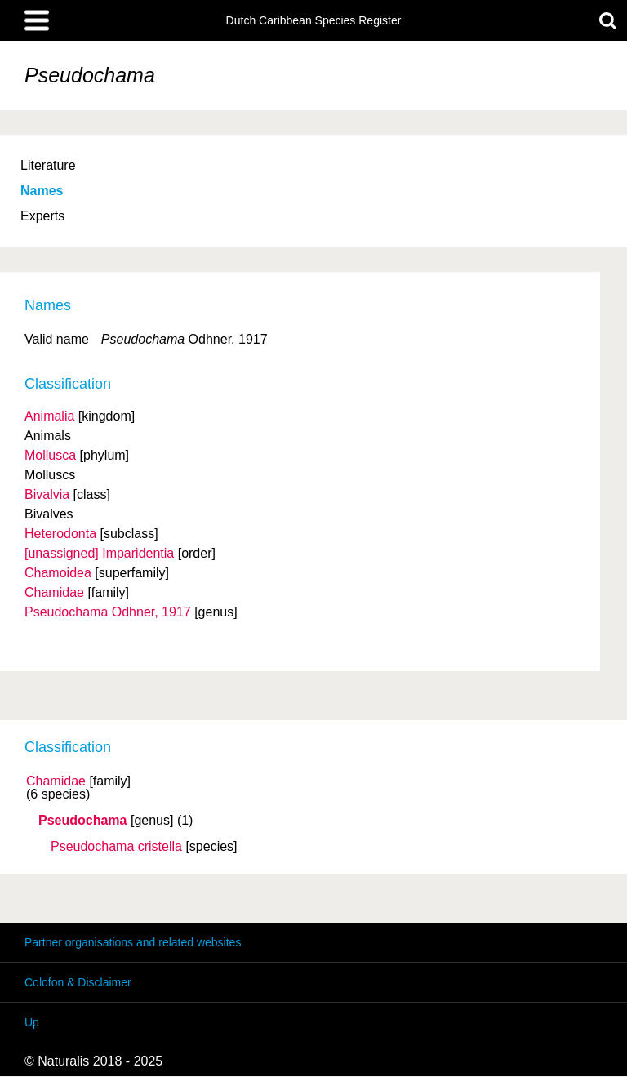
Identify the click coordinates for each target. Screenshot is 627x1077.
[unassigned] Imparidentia (99, 553)
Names (41, 191)
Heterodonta (60, 534)
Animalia (49, 416)
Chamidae (56, 781)
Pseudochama (82, 820)
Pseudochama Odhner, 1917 (107, 612)
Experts (42, 216)
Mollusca (50, 455)
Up (31, 1022)
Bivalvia (46, 494)
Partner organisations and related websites (132, 942)
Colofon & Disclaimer (77, 982)
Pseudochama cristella (116, 846)
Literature (48, 165)
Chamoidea (57, 573)
